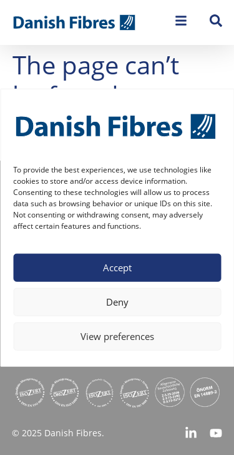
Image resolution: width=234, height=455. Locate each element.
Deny (117, 302)
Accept (117, 267)
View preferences (117, 336)
